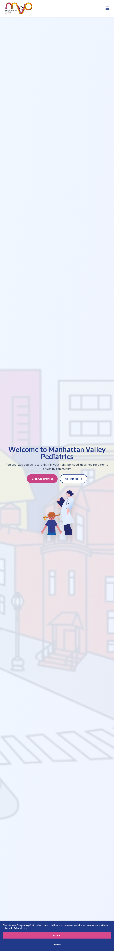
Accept (57, 935)
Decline (57, 944)
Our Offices (73, 478)
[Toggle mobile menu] (107, 8)
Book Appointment (42, 478)
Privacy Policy (20, 928)
